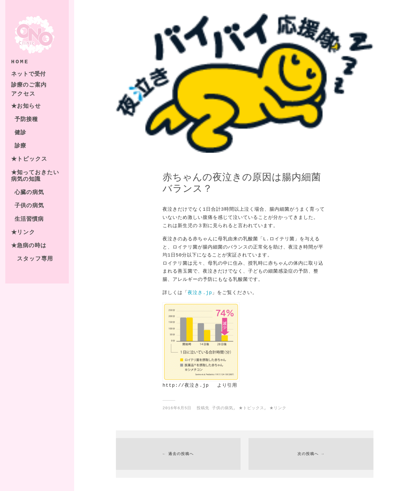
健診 (20, 132)
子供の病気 (29, 205)
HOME (20, 61)
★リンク (23, 232)
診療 (20, 145)
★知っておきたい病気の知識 (35, 176)
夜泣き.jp (200, 293)
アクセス (23, 93)
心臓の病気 (29, 192)
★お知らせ (26, 106)
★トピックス (29, 159)
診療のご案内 (29, 84)
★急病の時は (29, 245)
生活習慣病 (29, 219)
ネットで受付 (28, 73)
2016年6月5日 (177, 408)
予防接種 (26, 119)
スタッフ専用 (32, 258)
